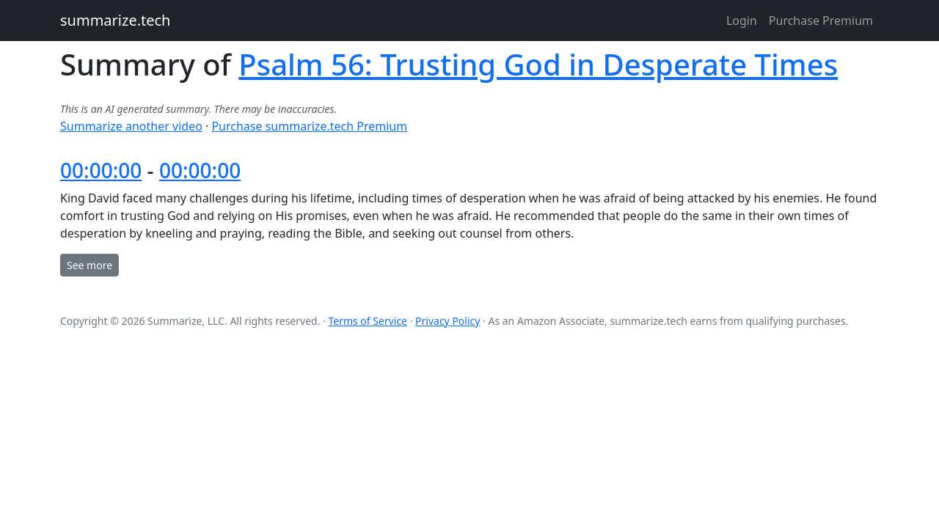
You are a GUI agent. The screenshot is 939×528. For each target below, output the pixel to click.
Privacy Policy (447, 321)
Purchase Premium (821, 20)
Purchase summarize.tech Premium (309, 126)
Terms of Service (367, 321)
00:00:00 (101, 170)
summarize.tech (115, 20)
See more (89, 265)
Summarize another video (131, 126)
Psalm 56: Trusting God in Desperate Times (538, 64)
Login (741, 20)
